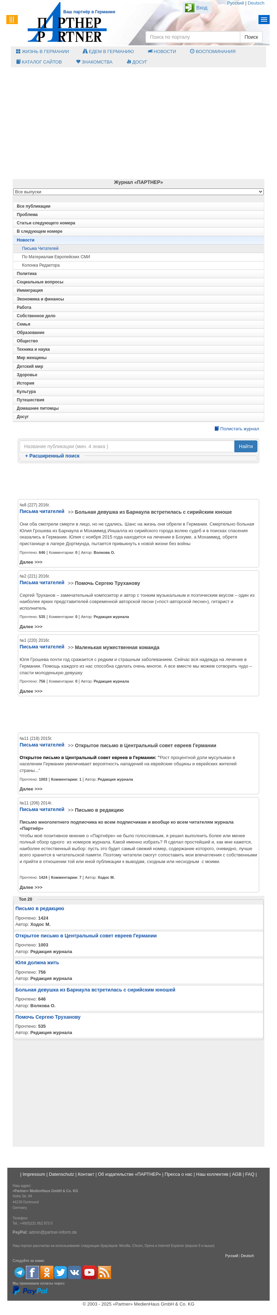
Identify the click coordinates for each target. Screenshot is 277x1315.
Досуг (137, 62)
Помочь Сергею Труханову (107, 583)
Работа (24, 307)
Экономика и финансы (40, 299)
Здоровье (27, 374)
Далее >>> (31, 562)
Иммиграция (30, 290)
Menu (264, 19)
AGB (236, 1174)
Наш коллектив (212, 1174)
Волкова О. (104, 552)
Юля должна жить (37, 962)
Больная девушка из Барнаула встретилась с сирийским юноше (153, 512)
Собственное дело (36, 315)
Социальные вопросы (40, 282)
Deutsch (256, 3)
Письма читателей (40, 248)
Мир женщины (32, 357)
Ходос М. (106, 877)
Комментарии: (67, 779)
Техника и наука (33, 349)
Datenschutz (61, 1174)
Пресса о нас (178, 1174)
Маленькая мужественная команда (117, 647)
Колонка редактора (41, 265)
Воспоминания (212, 51)
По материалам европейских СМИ (56, 256)
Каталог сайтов (39, 62)
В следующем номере (39, 231)
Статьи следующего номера (46, 223)
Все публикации (33, 206)
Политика (27, 273)
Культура (26, 391)
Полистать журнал (236, 428)
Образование (30, 332)
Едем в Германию (108, 51)
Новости (162, 51)
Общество (27, 341)
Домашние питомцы (38, 408)
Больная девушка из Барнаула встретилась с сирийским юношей (95, 990)
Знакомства (94, 62)
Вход (201, 7)
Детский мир (30, 366)
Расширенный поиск (52, 456)
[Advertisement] (138, 123)
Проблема (27, 214)
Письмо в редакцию (99, 810)
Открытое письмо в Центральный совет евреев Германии (145, 745)
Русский (235, 3)
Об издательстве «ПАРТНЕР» (129, 1174)
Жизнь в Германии (42, 51)
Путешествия (30, 400)
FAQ (249, 1174)
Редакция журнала (111, 617)
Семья (23, 324)
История (25, 383)
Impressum (34, 1174)
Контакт (86, 1174)
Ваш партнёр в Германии (89, 11)
